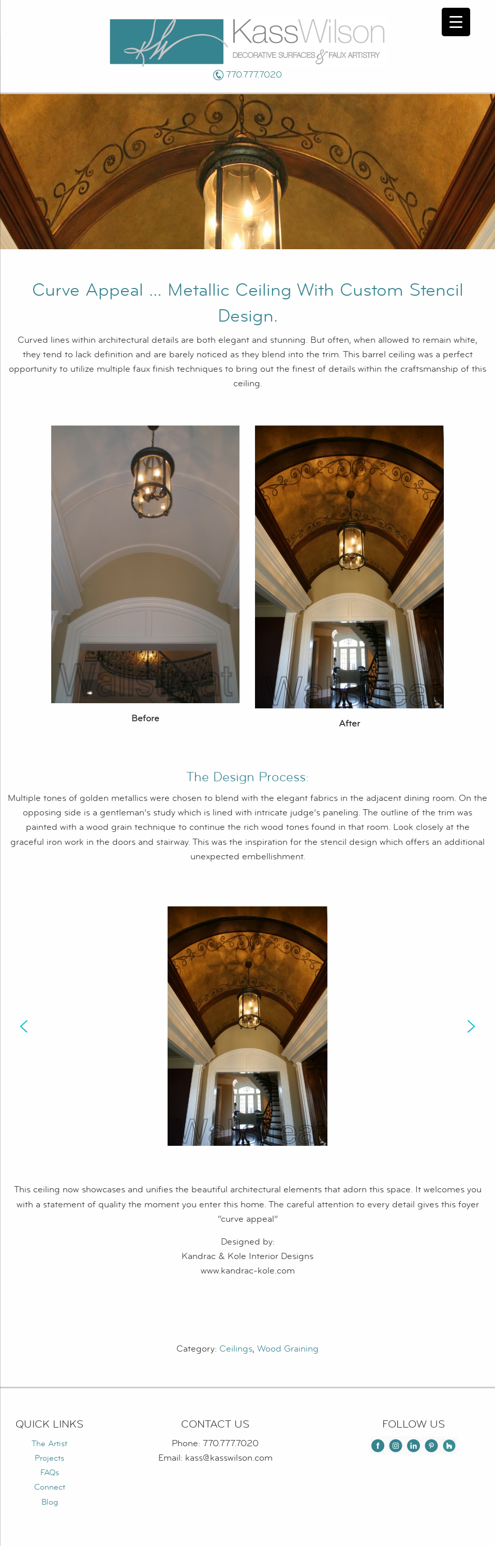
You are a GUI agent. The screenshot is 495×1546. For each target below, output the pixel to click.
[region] (247, 1026)
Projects (49, 1458)
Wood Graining (288, 1348)
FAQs (49, 1472)
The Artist (49, 1443)
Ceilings (235, 1348)
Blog (49, 1502)
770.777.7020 (254, 74)
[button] (24, 1026)
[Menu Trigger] (456, 22)
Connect (49, 1487)
